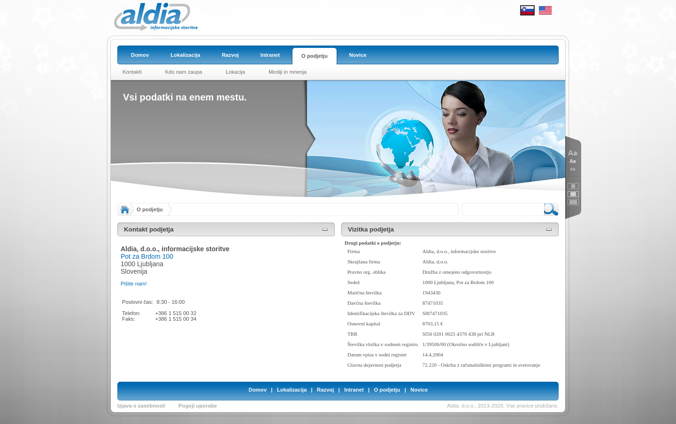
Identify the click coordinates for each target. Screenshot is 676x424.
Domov (258, 390)
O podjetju (150, 209)
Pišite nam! (134, 283)
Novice (419, 390)
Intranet (353, 390)
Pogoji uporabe (197, 406)
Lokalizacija (292, 390)
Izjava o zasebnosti (141, 406)
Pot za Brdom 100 (147, 256)
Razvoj (325, 390)
